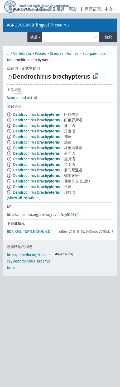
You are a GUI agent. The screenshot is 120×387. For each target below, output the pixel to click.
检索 (108, 37)
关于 (39, 9)
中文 (108, 9)
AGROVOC (22, 9)
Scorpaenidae (94, 53)
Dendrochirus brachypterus (36, 114)
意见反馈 (56, 9)
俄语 (33, 37)
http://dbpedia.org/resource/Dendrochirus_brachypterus (28, 261)
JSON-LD (43, 231)
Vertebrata (22, 53)
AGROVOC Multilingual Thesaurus (38, 25)
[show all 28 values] (24, 198)
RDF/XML (14, 231)
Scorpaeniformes (64, 53)
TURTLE (29, 231)
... (8, 53)
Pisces (40, 53)
